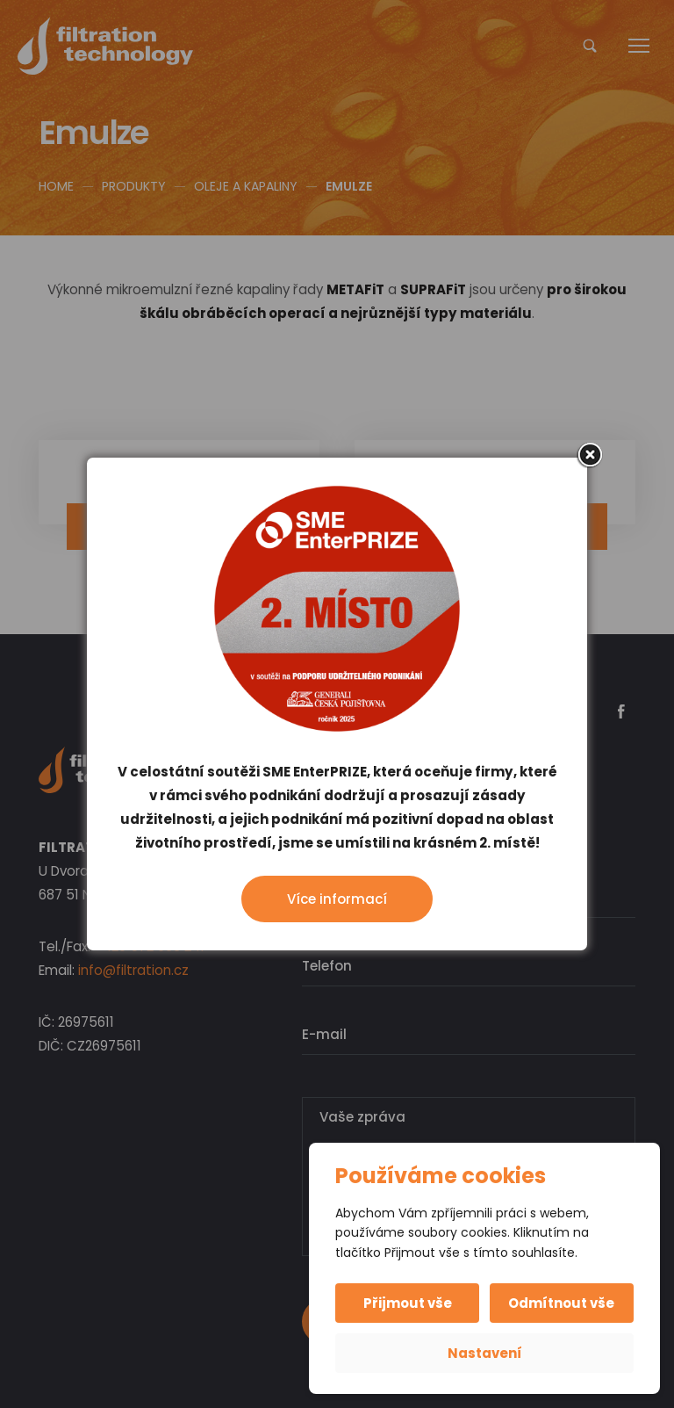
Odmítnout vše (561, 1303)
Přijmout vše (408, 1303)
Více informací (337, 899)
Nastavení (485, 1353)
